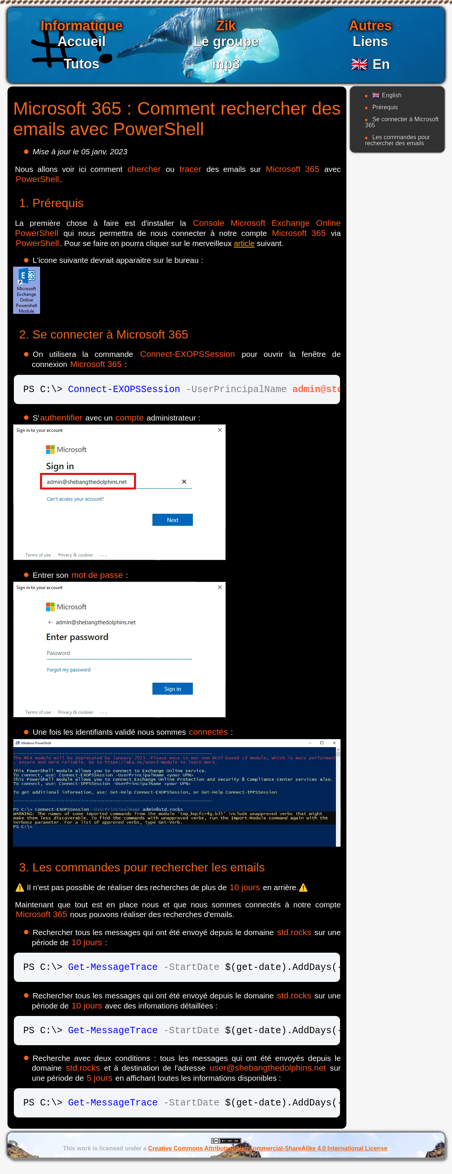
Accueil (81, 41)
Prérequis (385, 107)
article (244, 243)
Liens (370, 41)
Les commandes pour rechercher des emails (397, 140)
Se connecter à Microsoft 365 (402, 122)
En (370, 64)
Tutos (82, 64)
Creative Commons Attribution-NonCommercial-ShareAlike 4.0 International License (268, 1157)
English (386, 95)
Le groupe (226, 41)
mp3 (226, 64)
